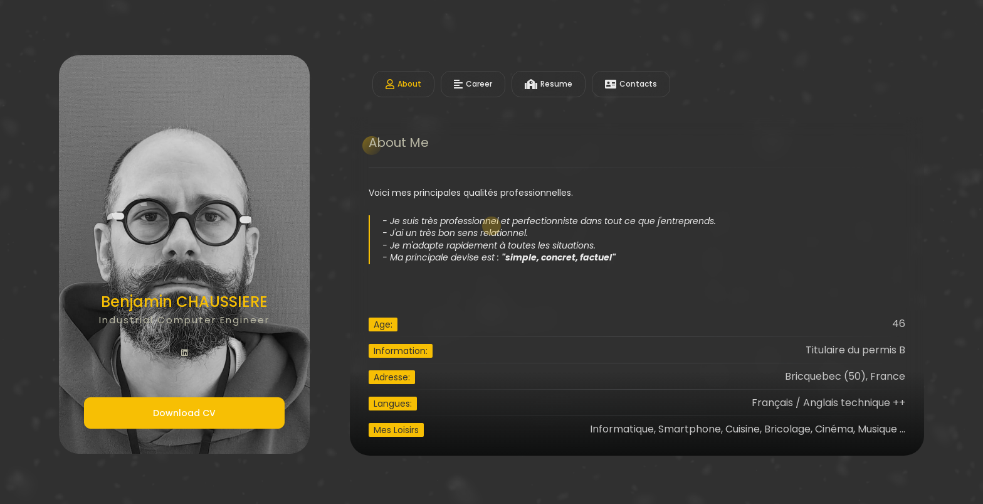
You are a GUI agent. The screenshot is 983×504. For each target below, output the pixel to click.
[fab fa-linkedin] (184, 353)
